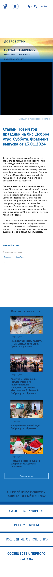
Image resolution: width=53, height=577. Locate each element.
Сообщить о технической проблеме (34, 119)
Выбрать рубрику (14, 59)
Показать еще (26, 476)
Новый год (20, 257)
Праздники (8, 257)
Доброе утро (14, 41)
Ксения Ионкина (11, 245)
